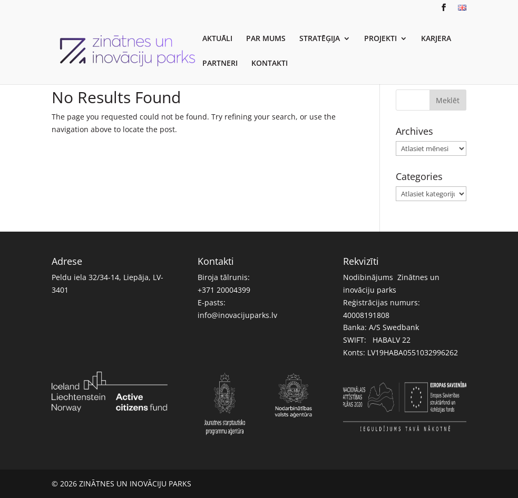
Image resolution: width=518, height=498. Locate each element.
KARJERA (436, 39)
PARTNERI (220, 63)
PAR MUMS (266, 39)
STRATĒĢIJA (319, 39)
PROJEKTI (380, 39)
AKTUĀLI (217, 39)
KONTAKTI (269, 63)
